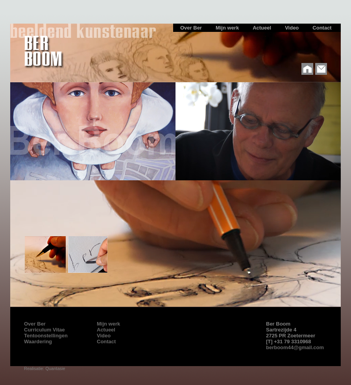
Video (104, 336)
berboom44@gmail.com (295, 347)
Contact (106, 341)
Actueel (106, 330)
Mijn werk (108, 324)
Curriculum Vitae (44, 330)
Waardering (38, 341)
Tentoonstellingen (46, 336)
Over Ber (35, 324)
